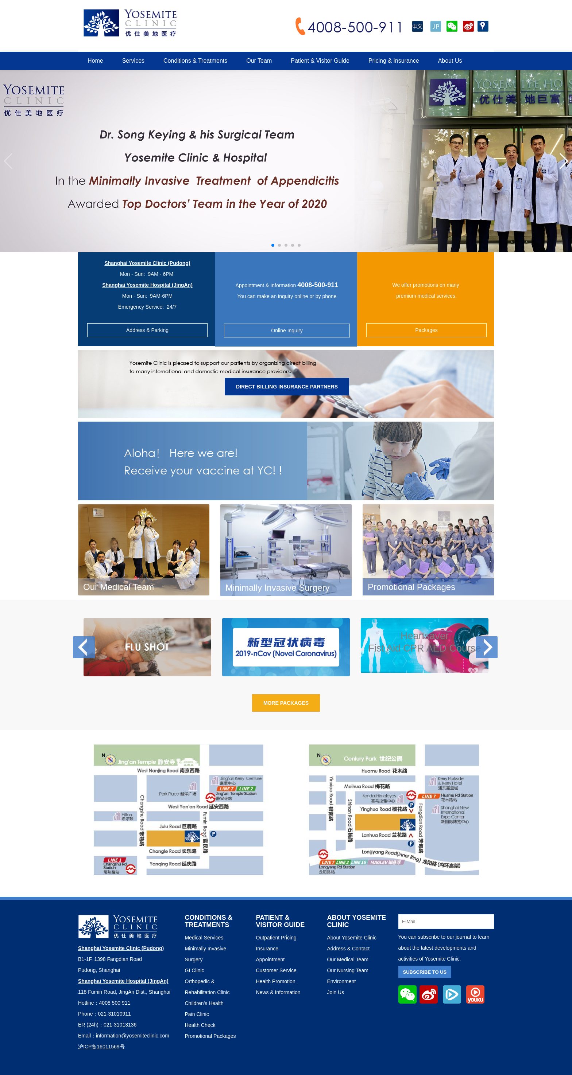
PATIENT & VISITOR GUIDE (280, 921)
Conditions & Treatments (195, 61)
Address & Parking (147, 330)
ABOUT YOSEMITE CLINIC (356, 921)
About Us (450, 61)
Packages (426, 330)
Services (133, 61)
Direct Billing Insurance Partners (287, 387)
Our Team (259, 61)
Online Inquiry (286, 330)
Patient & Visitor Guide (320, 61)
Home (95, 61)
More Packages (286, 703)
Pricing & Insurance (393, 61)
